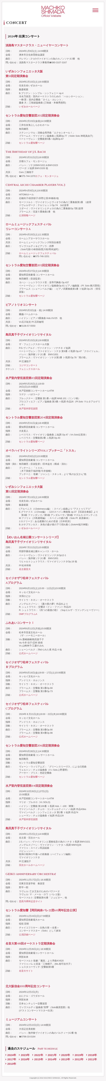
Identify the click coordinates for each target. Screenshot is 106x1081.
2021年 (52, 1055)
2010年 (11, 1063)
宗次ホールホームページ (32, 865)
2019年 (79, 1055)
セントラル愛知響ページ (32, 143)
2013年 (65, 1059)
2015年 (38, 1059)
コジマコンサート (28, 365)
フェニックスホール (29, 369)
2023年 (25, 1055)
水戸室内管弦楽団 (28, 408)
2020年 (65, 1055)
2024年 (11, 1055)
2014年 (52, 1059)
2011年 (92, 1059)
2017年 (11, 1059)
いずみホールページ (29, 106)
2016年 (25, 1059)
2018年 (92, 1055)
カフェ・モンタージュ (47, 176)
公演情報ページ (27, 215)
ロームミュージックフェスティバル (37, 253)
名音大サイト (26, 971)
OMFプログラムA (28, 614)
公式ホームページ (28, 653)
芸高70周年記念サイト (30, 901)
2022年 (38, 1055)
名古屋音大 (25, 569)
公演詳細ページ (27, 934)
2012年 (79, 1059)
